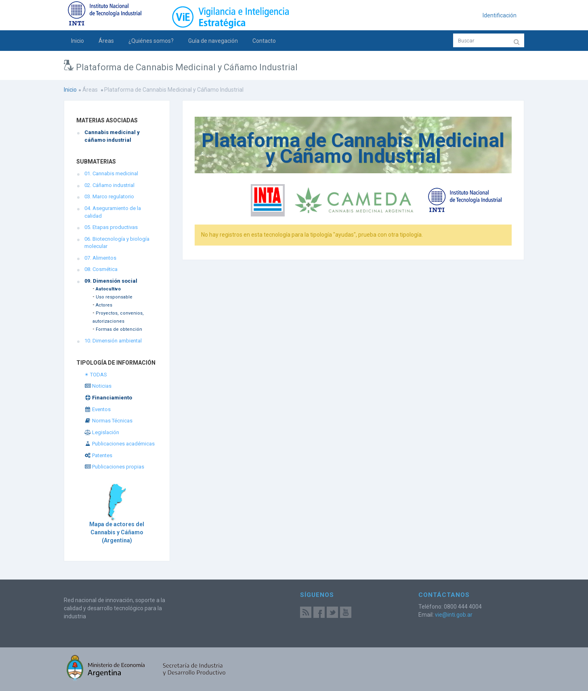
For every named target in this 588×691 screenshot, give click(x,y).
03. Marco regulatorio (109, 196)
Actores (104, 305)
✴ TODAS (95, 375)
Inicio (77, 41)
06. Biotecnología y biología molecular (116, 243)
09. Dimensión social (110, 281)
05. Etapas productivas (111, 227)
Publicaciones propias (114, 467)
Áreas (106, 41)
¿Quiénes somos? (151, 41)
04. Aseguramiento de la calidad (112, 212)
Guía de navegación (213, 41)
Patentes (98, 455)
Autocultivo (108, 289)
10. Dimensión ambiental (113, 341)
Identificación (500, 15)
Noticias (97, 386)
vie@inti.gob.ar (453, 614)
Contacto (264, 41)
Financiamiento (108, 398)
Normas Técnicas (108, 421)
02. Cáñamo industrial (109, 185)
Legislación (101, 432)
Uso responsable (114, 297)
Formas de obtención (119, 329)
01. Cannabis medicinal (111, 173)
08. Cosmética (101, 269)
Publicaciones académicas (119, 444)
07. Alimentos (100, 258)
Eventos (97, 409)
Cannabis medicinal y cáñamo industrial (112, 136)
